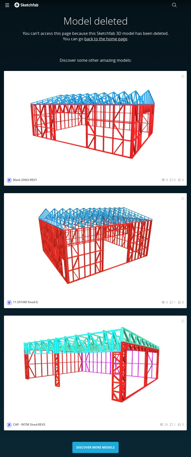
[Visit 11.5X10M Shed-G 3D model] (95, 244)
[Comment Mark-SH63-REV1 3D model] (173, 179)
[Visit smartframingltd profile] (9, 180)
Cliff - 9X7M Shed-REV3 (29, 424)
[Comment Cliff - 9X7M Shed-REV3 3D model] (173, 424)
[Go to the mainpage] (26, 4)
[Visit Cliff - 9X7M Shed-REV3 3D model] (95, 367)
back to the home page (105, 39)
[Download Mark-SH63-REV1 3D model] (182, 75)
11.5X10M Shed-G (25, 302)
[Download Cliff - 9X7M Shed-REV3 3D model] (182, 320)
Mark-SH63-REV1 (25, 180)
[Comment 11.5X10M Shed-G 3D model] (173, 302)
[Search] (174, 5)
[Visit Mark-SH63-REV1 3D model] (95, 122)
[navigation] (7, 5)
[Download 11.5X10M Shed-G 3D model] (182, 198)
